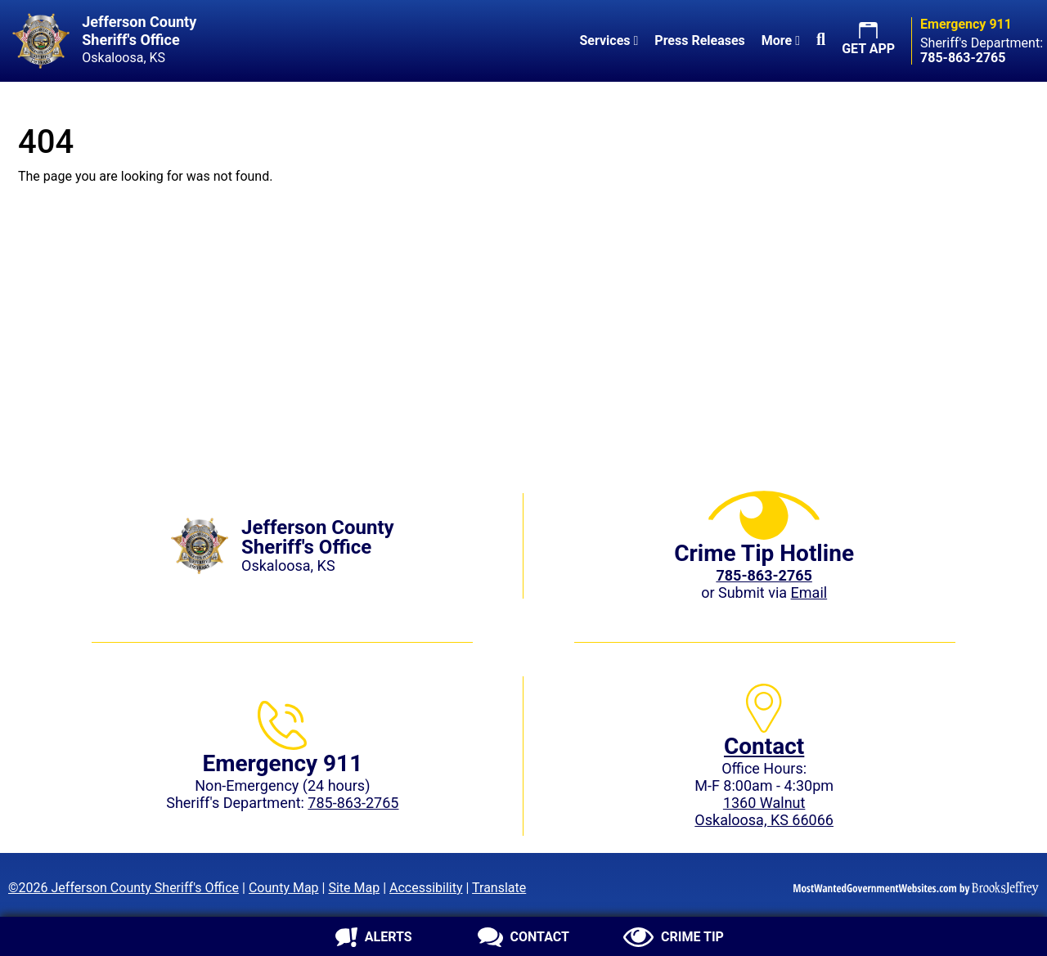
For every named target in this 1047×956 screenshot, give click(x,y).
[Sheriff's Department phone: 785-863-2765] (962, 57)
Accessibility (426, 887)
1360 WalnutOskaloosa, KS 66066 (764, 811)
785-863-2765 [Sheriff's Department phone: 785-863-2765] (353, 802)
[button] (820, 41)
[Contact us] (523, 937)
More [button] (781, 40)
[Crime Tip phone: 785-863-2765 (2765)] (763, 575)
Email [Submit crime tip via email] (809, 592)
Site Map (354, 887)
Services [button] (608, 40)
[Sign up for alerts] (373, 937)
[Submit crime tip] (673, 937)
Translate (499, 887)
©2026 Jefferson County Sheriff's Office (123, 887)
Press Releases (699, 40)
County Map (284, 887)
